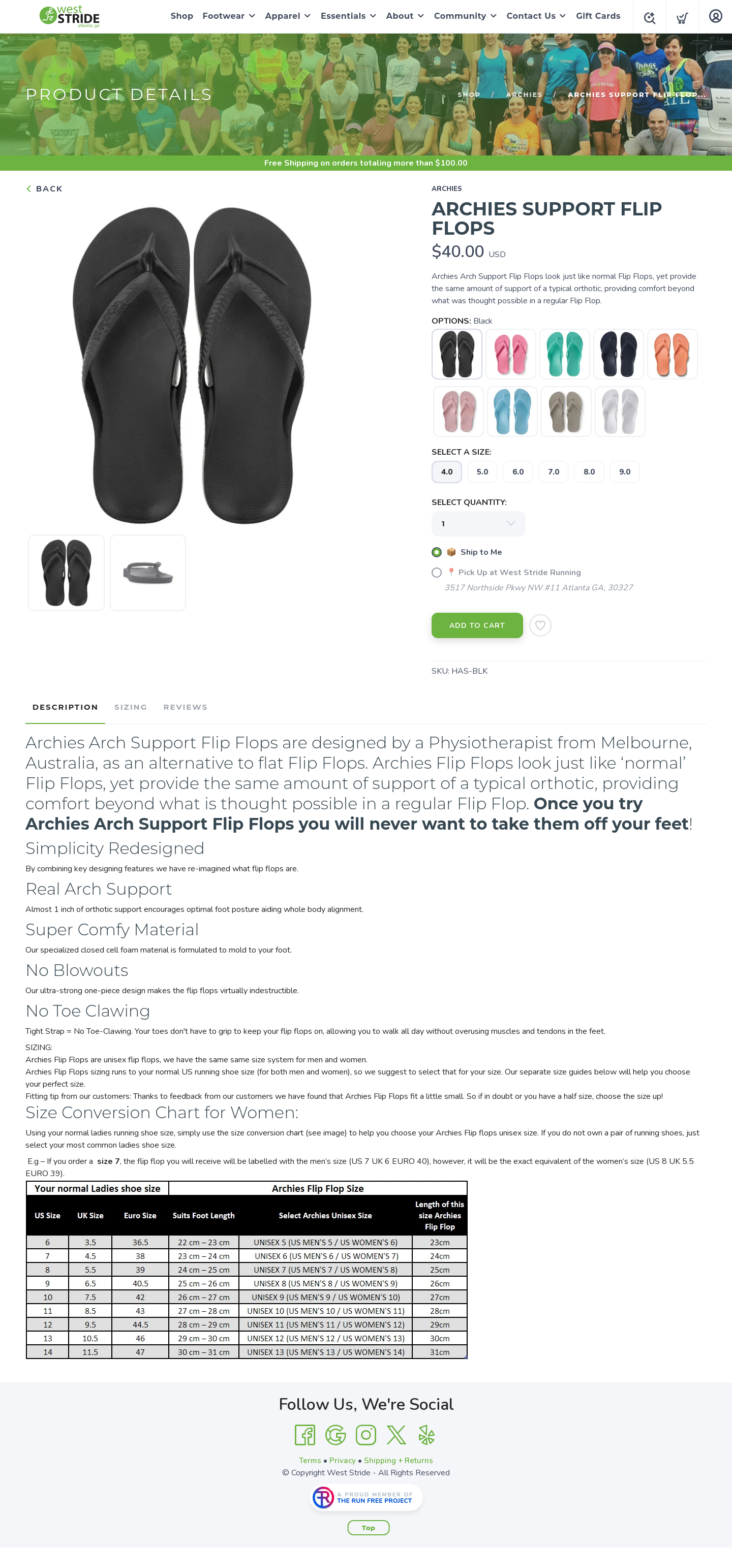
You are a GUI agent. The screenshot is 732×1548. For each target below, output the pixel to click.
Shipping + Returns (399, 1457)
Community (457, 16)
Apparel (279, 16)
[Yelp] (427, 1431)
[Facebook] (305, 1431)
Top (369, 1524)
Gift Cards (595, 16)
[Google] (335, 1431)
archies (524, 94)
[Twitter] (396, 1431)
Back (44, 189)
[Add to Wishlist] (540, 625)
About (397, 16)
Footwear (221, 16)
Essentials (340, 16)
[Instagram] (366, 1431)
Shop (179, 16)
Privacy (342, 1457)
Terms (309, 1457)
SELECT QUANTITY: (469, 502)
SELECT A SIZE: (462, 452)
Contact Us (528, 16)
